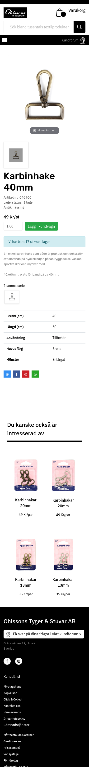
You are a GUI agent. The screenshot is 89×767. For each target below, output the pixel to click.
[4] (18, 661)
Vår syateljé (11, 754)
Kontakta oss (12, 706)
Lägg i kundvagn (41, 226)
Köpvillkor (10, 693)
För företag (11, 760)
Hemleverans (12, 712)
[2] (7, 661)
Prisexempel (12, 747)
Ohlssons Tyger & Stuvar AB (39, 621)
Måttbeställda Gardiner (19, 735)
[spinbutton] (13, 226)
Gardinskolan (12, 741)
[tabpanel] (26, 484)
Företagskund (12, 686)
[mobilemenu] (4, 41)
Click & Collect (13, 699)
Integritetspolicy (14, 718)
